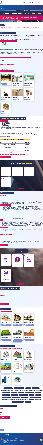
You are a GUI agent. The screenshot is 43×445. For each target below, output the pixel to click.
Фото (29, 6)
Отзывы (32, 6)
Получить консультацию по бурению (6, 325)
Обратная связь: (5, 417)
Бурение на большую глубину (25, 397)
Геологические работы (28, 359)
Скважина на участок (4, 337)
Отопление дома (4, 359)
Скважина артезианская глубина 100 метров (22, 399)
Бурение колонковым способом (29, 392)
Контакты (36, 6)
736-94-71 (28, 2)
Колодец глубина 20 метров (15, 397)
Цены (25, 6)
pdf (13, 144)
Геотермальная (26, 97)
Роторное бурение (32, 390)
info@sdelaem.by (2, 414)
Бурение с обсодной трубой (24, 390)
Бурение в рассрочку (38, 392)
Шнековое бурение (38, 390)
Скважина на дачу (16, 322)
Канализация (15, 359)
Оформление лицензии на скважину (17, 371)
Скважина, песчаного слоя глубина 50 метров (8, 399)
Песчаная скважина (16, 83)
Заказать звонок (40, 2)
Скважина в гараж (27, 337)
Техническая (15, 97)
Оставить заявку (21, 188)
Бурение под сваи (21, 392)
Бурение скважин (3, 6)
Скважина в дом (4, 322)
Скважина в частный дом (28, 322)
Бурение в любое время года (6, 392)
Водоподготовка (4, 383)
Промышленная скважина (5, 97)
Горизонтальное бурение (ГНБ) (6, 390)
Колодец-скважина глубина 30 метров (35, 397)
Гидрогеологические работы (4, 371)
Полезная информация (19, 6)
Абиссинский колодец (5, 81)
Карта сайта (29, 438)
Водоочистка (15, 383)
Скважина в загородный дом (17, 338)
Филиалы (2, 8)
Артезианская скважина (28, 83)
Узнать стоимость (4, 83)
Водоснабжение (27, 371)
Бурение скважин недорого (15, 390)
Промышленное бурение (11, 6)
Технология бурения (14, 392)
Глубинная (3, 111)
